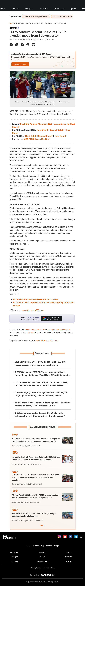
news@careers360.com (32, 310)
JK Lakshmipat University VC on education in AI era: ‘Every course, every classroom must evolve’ (40, 363)
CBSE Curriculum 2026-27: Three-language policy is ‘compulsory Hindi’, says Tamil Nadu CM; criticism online (42, 373)
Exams (15, 9)
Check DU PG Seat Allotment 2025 (35, 124)
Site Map (48, 546)
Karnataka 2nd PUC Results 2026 (67, 17)
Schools (44, 9)
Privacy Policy (35, 568)
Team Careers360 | (16, 40)
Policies (69, 561)
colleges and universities (59, 330)
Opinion (73, 9)
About (28, 546)
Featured (41, 552)
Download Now (20, 64)
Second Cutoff (56, 130)
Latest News (14, 552)
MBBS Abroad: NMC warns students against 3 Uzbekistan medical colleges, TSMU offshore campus (43, 404)
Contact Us (37, 546)
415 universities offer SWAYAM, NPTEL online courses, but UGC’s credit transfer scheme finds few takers (41, 383)
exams (31, 333)
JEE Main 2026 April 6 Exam (36, 17)
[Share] (11, 44)
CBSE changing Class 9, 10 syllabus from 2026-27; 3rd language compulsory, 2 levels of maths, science (41, 394)
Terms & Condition (48, 568)
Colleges (29, 9)
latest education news (35, 330)
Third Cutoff (31, 136)
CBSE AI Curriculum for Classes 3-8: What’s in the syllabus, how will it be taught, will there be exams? (40, 414)
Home (12, 23)
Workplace (59, 9)
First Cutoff (42, 130)
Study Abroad (42, 561)
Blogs (56, 546)
